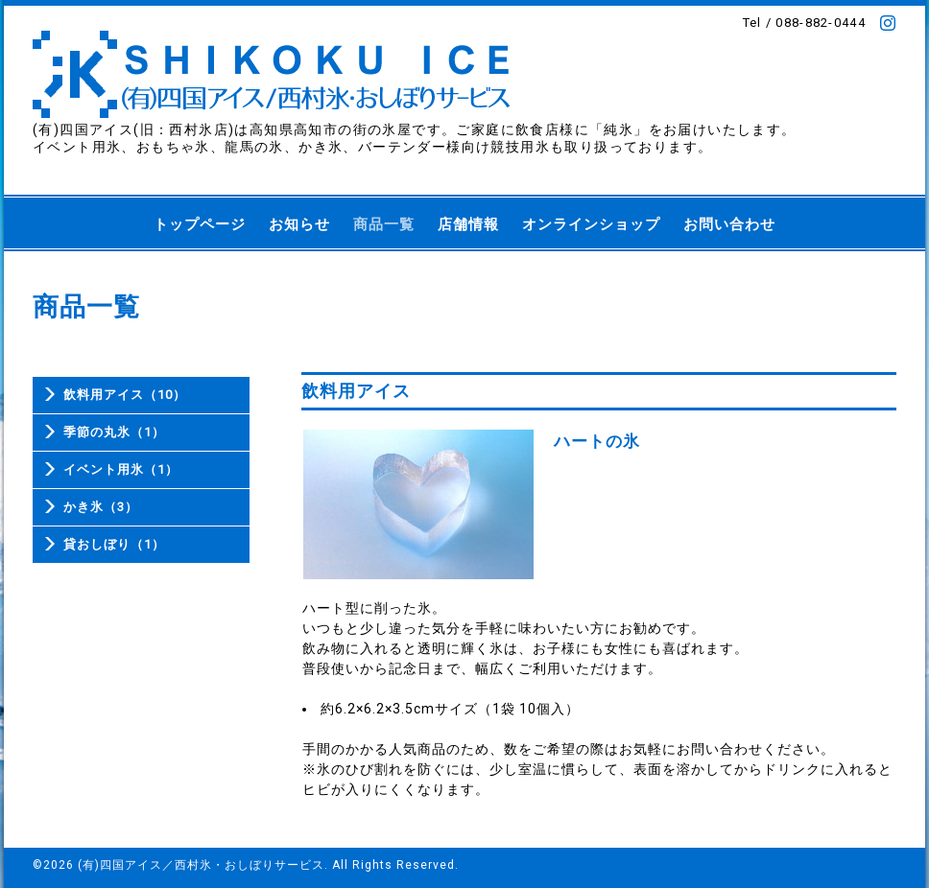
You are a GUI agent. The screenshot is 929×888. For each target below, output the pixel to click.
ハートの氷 (597, 441)
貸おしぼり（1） (114, 544)
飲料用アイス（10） (124, 394)
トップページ (200, 224)
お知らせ (299, 224)
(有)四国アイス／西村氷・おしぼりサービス (201, 865)
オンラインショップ (591, 224)
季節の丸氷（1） (114, 432)
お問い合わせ (729, 224)
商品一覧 (384, 224)
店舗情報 (468, 224)
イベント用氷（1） (121, 469)
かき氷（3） (100, 507)
